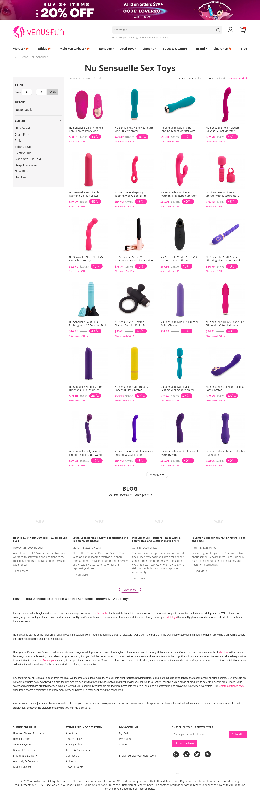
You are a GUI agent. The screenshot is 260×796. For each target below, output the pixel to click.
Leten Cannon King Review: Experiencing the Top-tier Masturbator (100, 539)
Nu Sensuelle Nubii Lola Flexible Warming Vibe (179, 453)
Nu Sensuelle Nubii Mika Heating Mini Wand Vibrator (177, 388)
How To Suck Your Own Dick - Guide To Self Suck (40, 539)
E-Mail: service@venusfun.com (137, 755)
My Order (125, 733)
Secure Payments (23, 744)
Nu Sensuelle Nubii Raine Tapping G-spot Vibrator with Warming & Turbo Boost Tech (178, 131)
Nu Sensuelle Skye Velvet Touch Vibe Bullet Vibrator (134, 129)
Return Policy (74, 738)
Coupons (124, 744)
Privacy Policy (74, 744)
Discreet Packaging (24, 750)
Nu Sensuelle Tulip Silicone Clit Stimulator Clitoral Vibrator (225, 323)
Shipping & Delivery (25, 755)
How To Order (21, 738)
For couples (49, 660)
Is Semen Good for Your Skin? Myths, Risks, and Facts (219, 539)
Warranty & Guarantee (26, 761)
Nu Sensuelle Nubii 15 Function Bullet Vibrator (179, 323)
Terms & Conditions (78, 750)
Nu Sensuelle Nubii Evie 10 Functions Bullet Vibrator (85, 388)
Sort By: (181, 78)
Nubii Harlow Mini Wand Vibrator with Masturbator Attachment (221, 196)
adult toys (171, 617)
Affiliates (71, 761)
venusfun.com (38, 781)
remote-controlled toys (231, 686)
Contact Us (72, 755)
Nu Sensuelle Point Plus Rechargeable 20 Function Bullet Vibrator (88, 325)
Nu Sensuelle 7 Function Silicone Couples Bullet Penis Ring (132, 325)
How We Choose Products (28, 733)
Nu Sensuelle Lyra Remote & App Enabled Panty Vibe (86, 129)
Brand (24, 57)
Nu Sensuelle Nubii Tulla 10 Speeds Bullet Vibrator (131, 388)
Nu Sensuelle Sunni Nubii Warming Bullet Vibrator (84, 194)
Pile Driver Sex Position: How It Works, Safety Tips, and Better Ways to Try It (156, 539)
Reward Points (74, 767)
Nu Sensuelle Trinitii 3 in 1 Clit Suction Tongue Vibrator (178, 258)
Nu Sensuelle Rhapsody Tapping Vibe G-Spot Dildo (130, 194)
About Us (71, 733)
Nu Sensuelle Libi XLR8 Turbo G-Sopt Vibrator (225, 388)
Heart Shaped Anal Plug (125, 37)
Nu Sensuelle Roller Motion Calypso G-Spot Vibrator (222, 129)
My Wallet (125, 738)
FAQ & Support (22, 767)
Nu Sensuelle (40, 57)
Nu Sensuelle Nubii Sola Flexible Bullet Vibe (225, 453)
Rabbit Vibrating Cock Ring (154, 37)
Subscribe (238, 734)
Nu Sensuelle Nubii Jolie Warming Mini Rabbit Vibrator (178, 194)
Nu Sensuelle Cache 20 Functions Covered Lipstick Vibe (134, 258)
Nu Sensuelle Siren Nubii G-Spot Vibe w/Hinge (86, 258)
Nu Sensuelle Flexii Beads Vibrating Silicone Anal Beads (223, 258)
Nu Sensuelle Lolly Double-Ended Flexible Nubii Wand (85, 453)
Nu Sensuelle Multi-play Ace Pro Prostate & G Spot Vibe (134, 453)
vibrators (223, 652)
